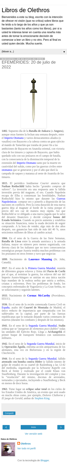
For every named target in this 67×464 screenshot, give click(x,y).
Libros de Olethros (26, 10)
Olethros (26, 443)
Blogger (45, 460)
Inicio (33, 427)
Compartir (9, 413)
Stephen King (42, 398)
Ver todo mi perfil (26, 448)
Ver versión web (33, 433)
